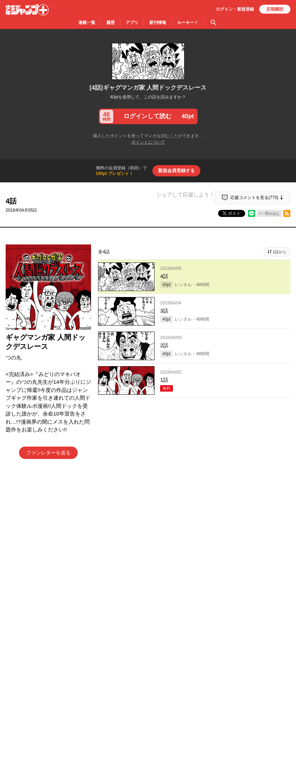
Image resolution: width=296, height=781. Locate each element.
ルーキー (187, 22)
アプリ (132, 22)
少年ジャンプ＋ (27, 10)
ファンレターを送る (48, 452)
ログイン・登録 (235, 9)
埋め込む (272, 213)
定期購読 (274, 9)
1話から (279, 252)
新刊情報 (157, 22)
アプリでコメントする (194, 568)
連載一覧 (86, 22)
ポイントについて (148, 142)
